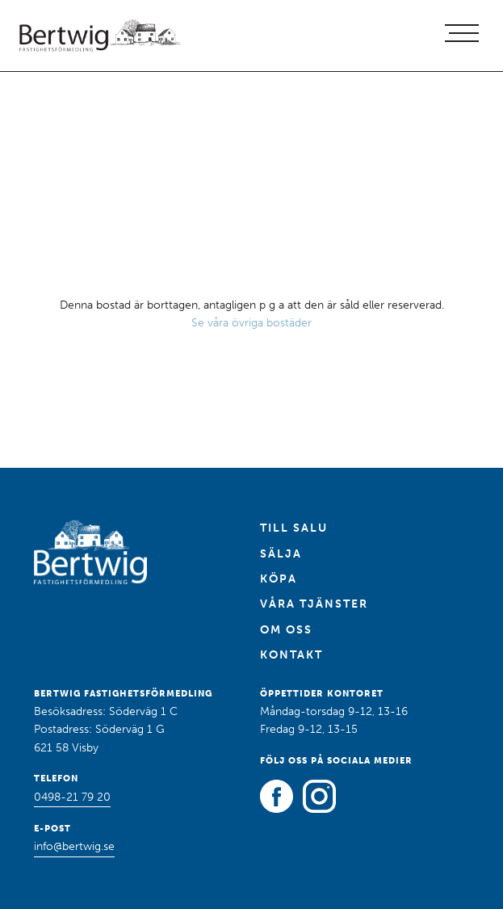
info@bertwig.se (74, 846)
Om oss (286, 630)
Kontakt (291, 655)
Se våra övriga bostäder (251, 323)
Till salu (294, 528)
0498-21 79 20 (72, 797)
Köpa (278, 579)
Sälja (281, 554)
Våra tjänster (314, 604)
